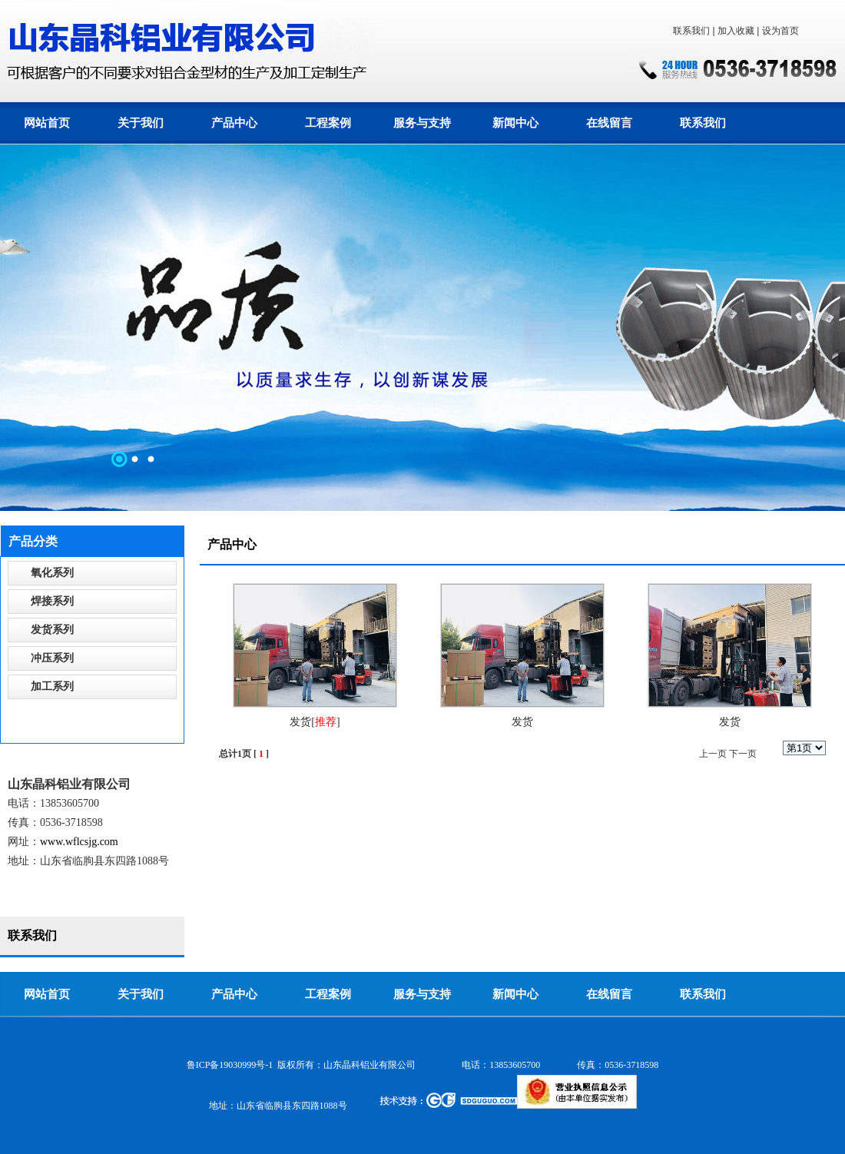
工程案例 (328, 123)
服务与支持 (422, 123)
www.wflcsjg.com (79, 841)
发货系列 (52, 629)
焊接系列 (52, 601)
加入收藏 (735, 30)
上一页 (713, 753)
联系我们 (691, 30)
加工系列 (52, 686)
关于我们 (141, 123)
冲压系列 (52, 658)
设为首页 (780, 30)
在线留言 (609, 123)
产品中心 (234, 123)
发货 (300, 722)
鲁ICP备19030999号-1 (230, 1064)
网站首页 (47, 123)
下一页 (743, 753)
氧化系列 (52, 573)
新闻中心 (515, 123)
